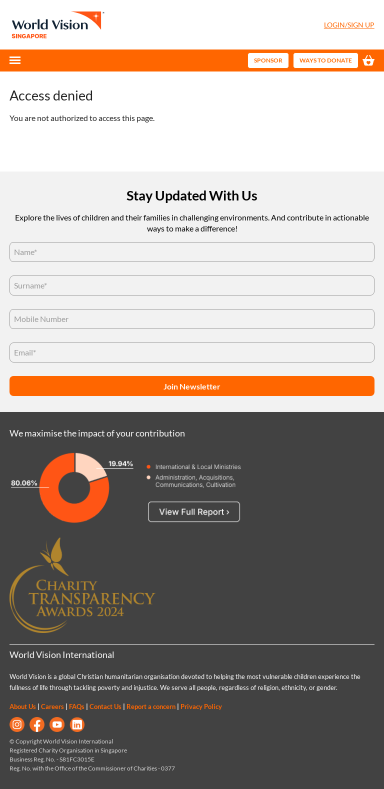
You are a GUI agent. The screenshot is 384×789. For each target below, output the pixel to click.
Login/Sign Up (349, 24)
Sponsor (268, 60)
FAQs (76, 706)
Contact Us (106, 706)
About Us (23, 706)
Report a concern (151, 706)
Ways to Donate (326, 60)
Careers (52, 706)
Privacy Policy (201, 706)
